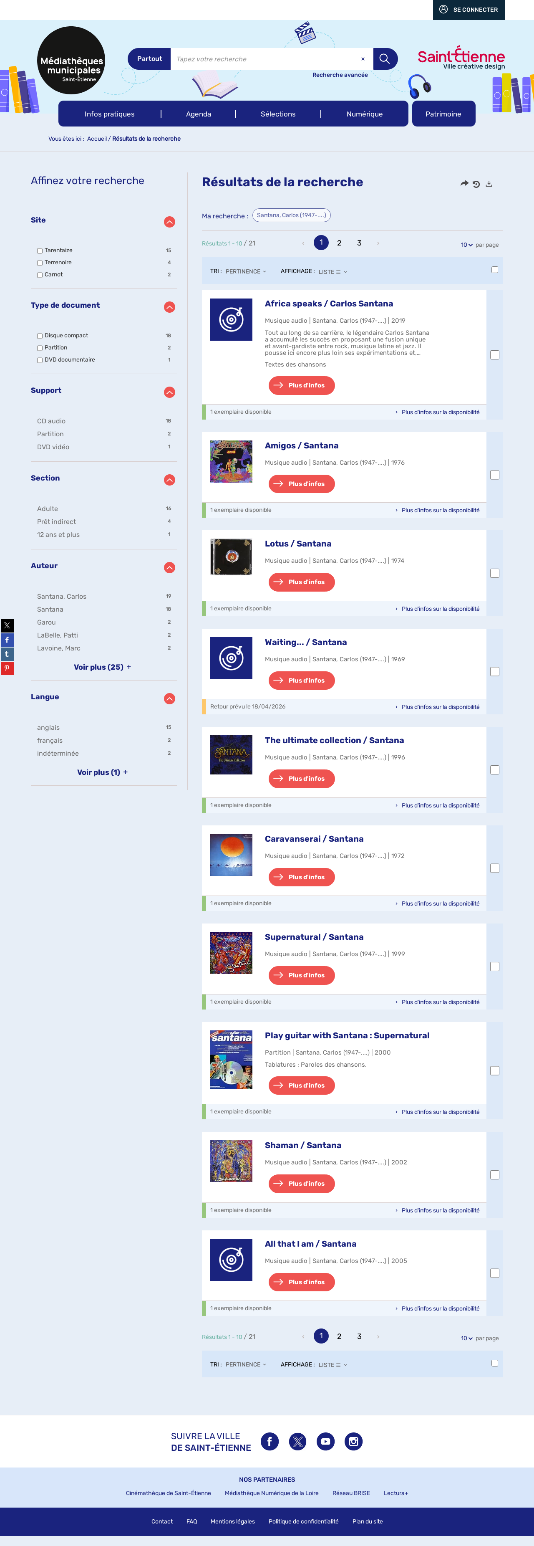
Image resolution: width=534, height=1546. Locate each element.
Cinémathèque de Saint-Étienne (168, 1503)
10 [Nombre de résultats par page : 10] (465, 244)
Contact (162, 1531)
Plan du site (368, 1531)
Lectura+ (396, 1503)
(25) (104, 667)
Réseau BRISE (351, 1503)
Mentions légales (233, 1531)
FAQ (191, 1531)
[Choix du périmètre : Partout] (149, 59)
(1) (104, 772)
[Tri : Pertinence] (248, 272)
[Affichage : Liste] (335, 272)
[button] (109, 114)
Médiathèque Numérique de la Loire (272, 1503)
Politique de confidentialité (304, 1531)
